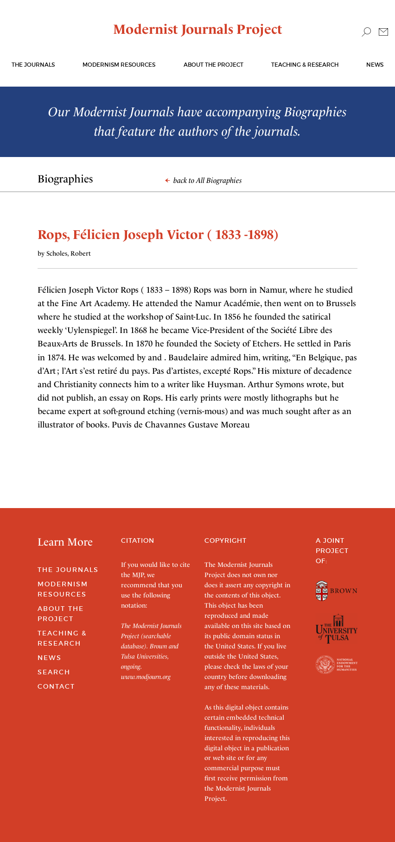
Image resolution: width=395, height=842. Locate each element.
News (374, 64)
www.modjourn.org (146, 676)
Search (54, 672)
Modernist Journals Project (197, 29)
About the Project (213, 64)
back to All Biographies (203, 180)
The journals (33, 64)
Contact (56, 686)
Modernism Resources (119, 64)
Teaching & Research (304, 64)
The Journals (68, 570)
